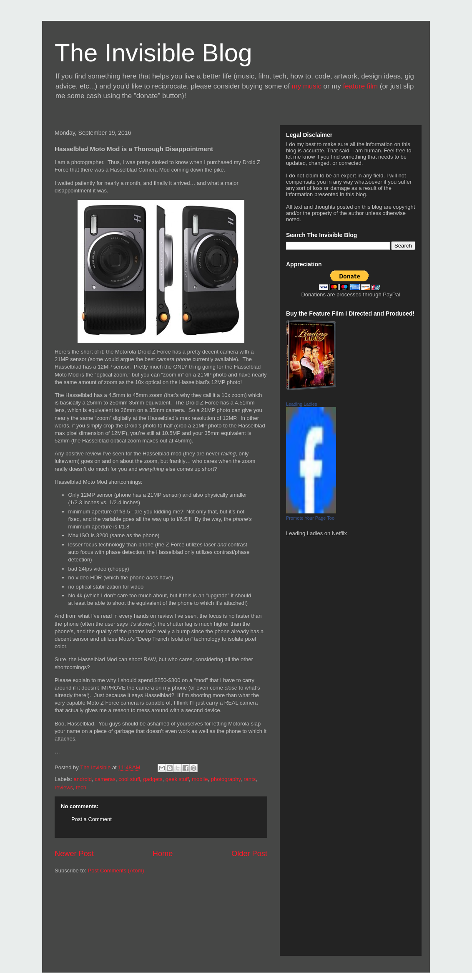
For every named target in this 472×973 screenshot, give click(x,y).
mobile (200, 779)
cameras (105, 779)
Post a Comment (91, 819)
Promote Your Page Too (310, 518)
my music (306, 86)
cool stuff (129, 779)
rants (250, 779)
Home (163, 853)
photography (226, 779)
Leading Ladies (301, 404)
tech (81, 787)
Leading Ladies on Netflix (316, 533)
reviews (64, 787)
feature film (360, 86)
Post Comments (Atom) (116, 870)
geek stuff (177, 779)
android (83, 779)
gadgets (152, 779)
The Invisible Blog (153, 53)
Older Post (249, 853)
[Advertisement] (92, 918)
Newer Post (74, 853)
